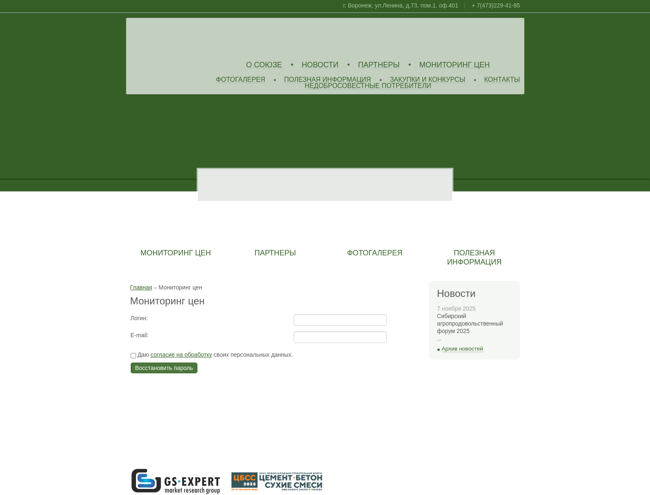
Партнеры (378, 65)
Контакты (502, 80)
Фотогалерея (240, 80)
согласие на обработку (181, 354)
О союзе (264, 65)
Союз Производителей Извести (190, 37)
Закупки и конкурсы (427, 80)
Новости (320, 65)
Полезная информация (327, 80)
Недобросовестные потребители (368, 86)
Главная (141, 287)
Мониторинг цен (454, 65)
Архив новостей (462, 349)
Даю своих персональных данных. (212, 355)
